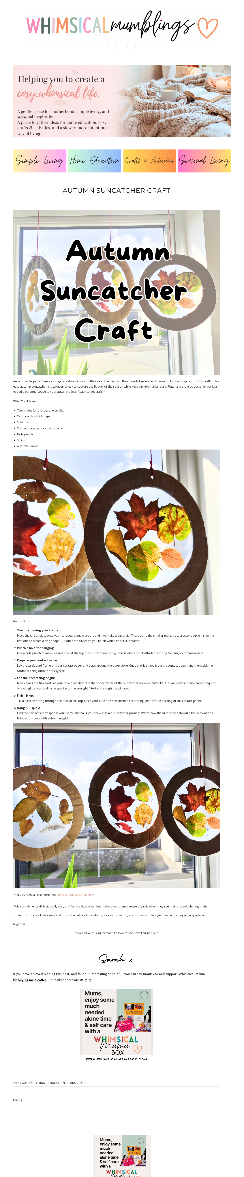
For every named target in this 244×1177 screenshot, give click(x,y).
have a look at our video (74, 895)
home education (52, 1083)
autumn (28, 1083)
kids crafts (78, 1083)
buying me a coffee (32, 980)
